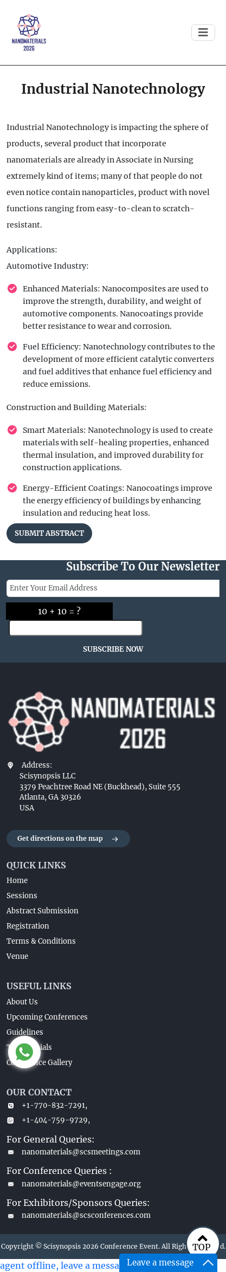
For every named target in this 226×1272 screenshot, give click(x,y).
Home (17, 880)
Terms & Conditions (41, 941)
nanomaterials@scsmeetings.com (73, 1152)
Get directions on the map (68, 839)
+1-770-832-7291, (47, 1105)
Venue (17, 956)
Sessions (22, 895)
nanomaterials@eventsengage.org (74, 1184)
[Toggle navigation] (203, 32)
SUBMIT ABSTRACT (49, 533)
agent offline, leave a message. (66, 1265)
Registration (28, 926)
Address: (37, 765)
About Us (22, 1002)
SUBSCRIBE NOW (113, 649)
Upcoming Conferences (47, 1017)
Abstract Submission (43, 911)
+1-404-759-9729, (48, 1120)
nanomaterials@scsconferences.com (79, 1215)
